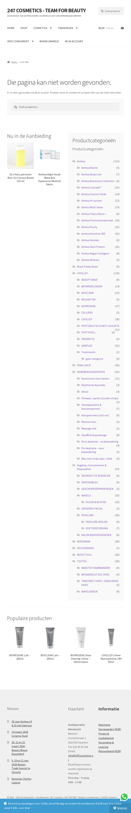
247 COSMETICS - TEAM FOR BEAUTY (46, 10)
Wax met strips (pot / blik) (96, 458)
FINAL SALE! (84, 365)
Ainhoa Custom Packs (93, 194)
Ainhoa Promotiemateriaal (97, 220)
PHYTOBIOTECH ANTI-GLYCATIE (100, 326)
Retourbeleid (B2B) (109, 751)
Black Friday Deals (87, 266)
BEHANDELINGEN (91, 286)
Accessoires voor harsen (95, 378)
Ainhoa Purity (89, 227)
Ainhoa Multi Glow (92, 207)
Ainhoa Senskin (90, 240)
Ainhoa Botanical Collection (97, 181)
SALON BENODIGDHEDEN (96, 535)
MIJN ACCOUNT (74, 41)
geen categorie (94, 358)
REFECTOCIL (84, 554)
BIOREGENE (88, 306)
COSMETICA (40, 28)
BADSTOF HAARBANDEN (95, 567)
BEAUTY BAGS (89, 279)
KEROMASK (83, 541)
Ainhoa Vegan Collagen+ (95, 253)
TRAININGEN (65, 28)
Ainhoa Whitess (90, 260)
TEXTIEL (82, 561)
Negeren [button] (122, 808)
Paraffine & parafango (94, 435)
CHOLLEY (82, 273)
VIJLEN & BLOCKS (96, 502)
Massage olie (88, 428)
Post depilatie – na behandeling (99, 441)
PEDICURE (87, 515)
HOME (10, 28)
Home (14, 62)
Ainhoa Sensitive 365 (93, 233)
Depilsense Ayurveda (93, 385)
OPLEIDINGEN (85, 548)
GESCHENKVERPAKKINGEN (97, 488)
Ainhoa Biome (89, 167)
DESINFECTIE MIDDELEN (95, 475)
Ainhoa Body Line (91, 174)
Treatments (88, 352)
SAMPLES (86, 345)
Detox (84, 391)
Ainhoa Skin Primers (93, 246)
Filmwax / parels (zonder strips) (99, 398)
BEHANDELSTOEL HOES (95, 574)
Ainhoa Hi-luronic (91, 200)
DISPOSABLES (89, 482)
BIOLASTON (88, 299)
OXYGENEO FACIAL (92, 508)
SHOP (23, 28)
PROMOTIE (88, 339)
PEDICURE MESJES (97, 521)
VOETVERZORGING (97, 528)
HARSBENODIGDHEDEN (91, 372)
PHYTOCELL (88, 332)
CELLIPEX (87, 312)
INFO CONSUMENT (18, 41)
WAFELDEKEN (89, 591)
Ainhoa (81, 161)
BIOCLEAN (87, 292)
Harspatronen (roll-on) (95, 415)
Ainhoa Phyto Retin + (93, 214)
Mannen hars (88, 421)
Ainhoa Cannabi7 (91, 187)
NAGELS (86, 495)
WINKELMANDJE (49, 41)
